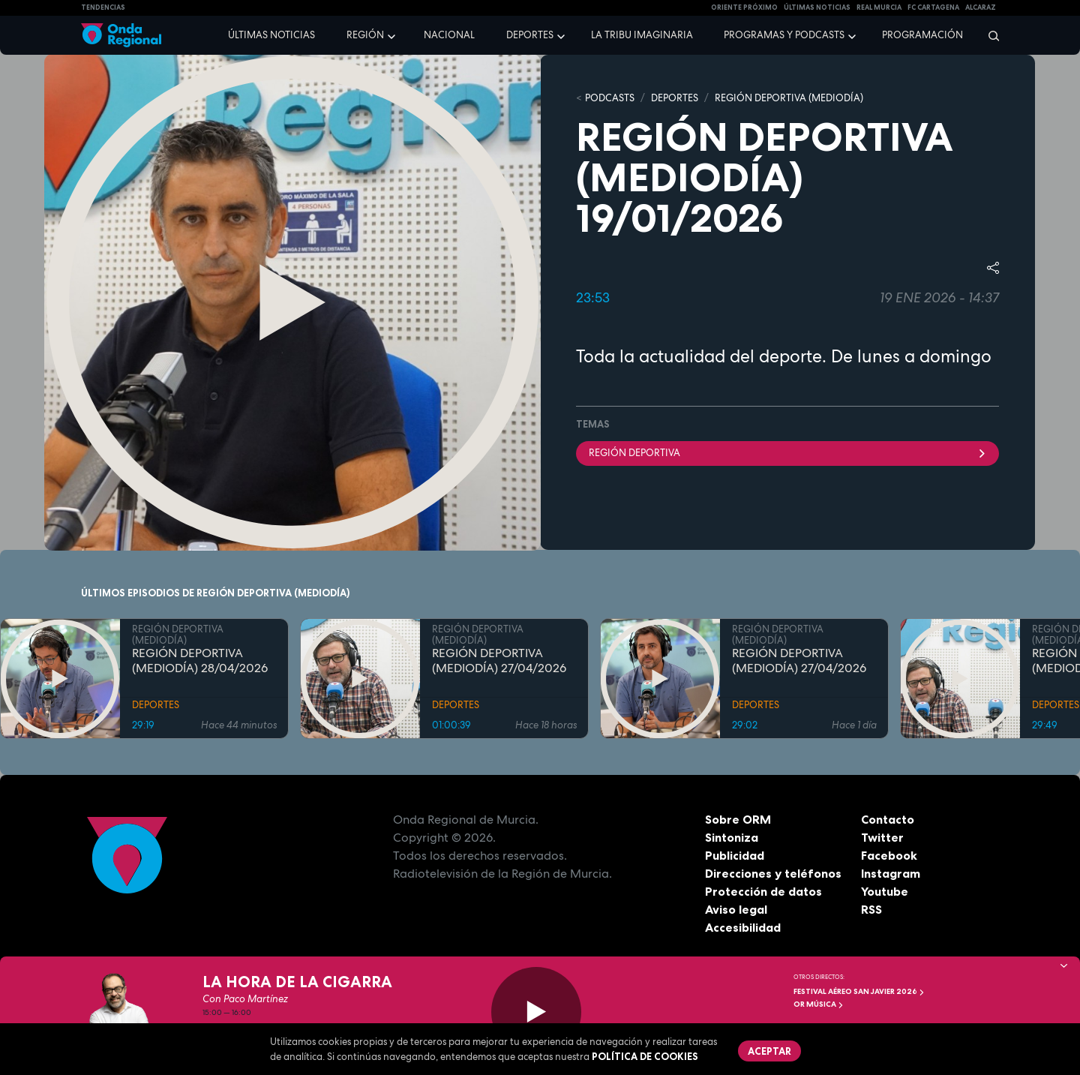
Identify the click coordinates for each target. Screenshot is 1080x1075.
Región (365, 35)
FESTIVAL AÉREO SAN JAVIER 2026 (859, 991)
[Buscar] (989, 35)
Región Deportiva (787, 452)
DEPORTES (674, 98)
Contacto (887, 819)
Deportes (530, 35)
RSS (871, 909)
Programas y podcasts (784, 35)
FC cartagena (933, 7)
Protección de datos (763, 891)
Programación (922, 35)
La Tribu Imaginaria (642, 35)
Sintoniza (731, 837)
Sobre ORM (738, 819)
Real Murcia (879, 7)
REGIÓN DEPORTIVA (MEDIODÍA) (789, 98)
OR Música (819, 1004)
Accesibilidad (743, 927)
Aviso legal (736, 909)
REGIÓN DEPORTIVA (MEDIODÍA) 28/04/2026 (200, 661)
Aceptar (769, 1051)
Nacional (449, 35)
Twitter (882, 837)
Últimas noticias (271, 35)
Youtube (884, 891)
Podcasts (609, 98)
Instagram (890, 873)
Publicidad (734, 855)
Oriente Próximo (744, 7)
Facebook (889, 855)
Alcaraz (980, 7)
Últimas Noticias (817, 7)
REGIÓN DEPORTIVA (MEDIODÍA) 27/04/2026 (499, 661)
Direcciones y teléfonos (773, 873)
